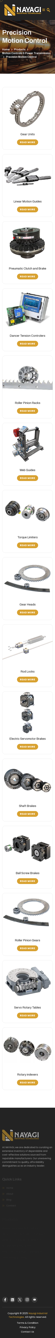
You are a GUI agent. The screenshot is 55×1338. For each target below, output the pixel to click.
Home (6, 49)
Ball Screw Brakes (27, 873)
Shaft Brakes (27, 806)
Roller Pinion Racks (27, 402)
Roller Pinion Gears (27, 940)
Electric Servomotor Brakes (27, 738)
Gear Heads (28, 604)
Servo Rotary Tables (27, 1007)
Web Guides (27, 470)
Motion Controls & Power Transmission (26, 53)
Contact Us (27, 1331)
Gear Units (27, 134)
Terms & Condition (27, 1323)
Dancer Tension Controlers (27, 335)
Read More (27, 142)
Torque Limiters (27, 537)
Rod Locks (28, 671)
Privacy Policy (27, 1327)
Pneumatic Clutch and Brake (27, 268)
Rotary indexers (27, 1074)
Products (20, 49)
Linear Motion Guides (27, 201)
